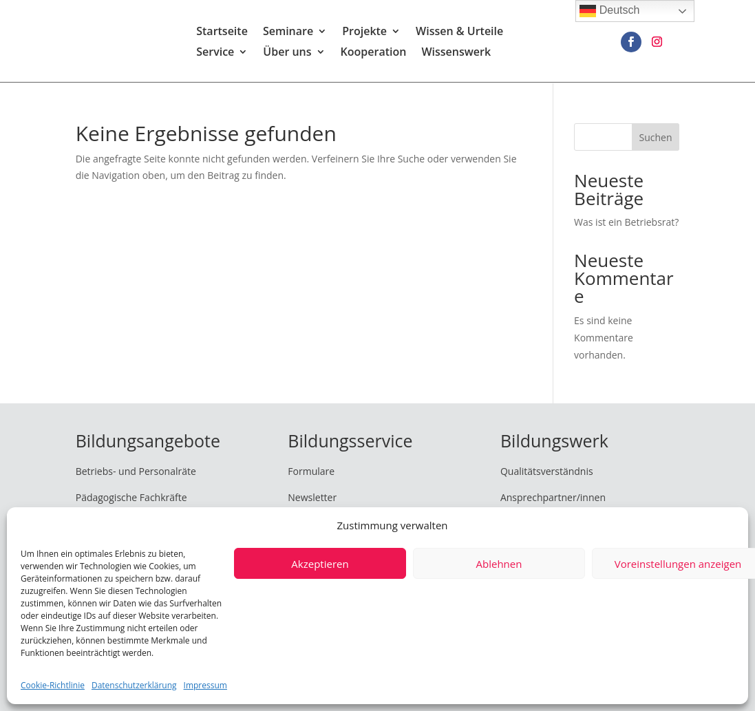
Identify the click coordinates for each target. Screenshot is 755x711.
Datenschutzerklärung (134, 685)
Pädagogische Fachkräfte (131, 497)
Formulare (311, 471)
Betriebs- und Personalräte (136, 471)
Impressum (205, 685)
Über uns (287, 53)
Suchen (655, 137)
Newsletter (312, 497)
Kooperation (374, 53)
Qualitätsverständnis (546, 471)
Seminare (288, 33)
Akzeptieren (319, 564)
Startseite (222, 33)
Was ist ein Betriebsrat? (626, 222)
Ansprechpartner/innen (553, 497)
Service (215, 53)
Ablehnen (499, 564)
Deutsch (609, 11)
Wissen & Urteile (459, 33)
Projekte (364, 33)
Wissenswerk (456, 53)
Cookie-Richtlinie (53, 685)
